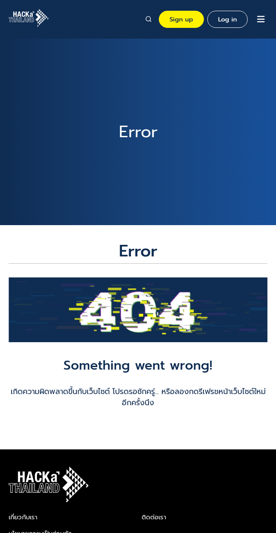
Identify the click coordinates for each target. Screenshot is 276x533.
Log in (227, 19)
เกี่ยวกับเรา (23, 517)
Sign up (181, 19)
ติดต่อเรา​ (154, 517)
